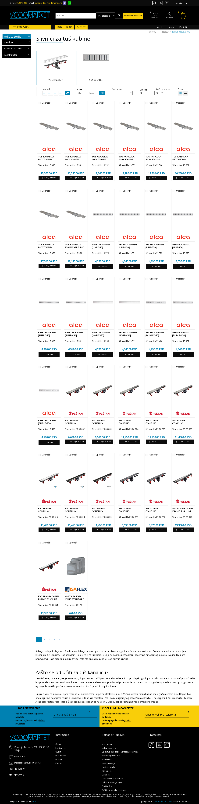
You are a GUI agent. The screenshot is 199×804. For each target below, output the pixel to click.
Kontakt (183, 27)
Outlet (58, 751)
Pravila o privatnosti (111, 755)
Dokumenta (60, 755)
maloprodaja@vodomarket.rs (48, 3)
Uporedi (46, 103)
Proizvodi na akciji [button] (17, 48)
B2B (59, 27)
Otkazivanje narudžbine (112, 778)
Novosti (58, 759)
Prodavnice (60, 748)
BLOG (69, 27)
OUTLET (81, 27)
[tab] (16, 42)
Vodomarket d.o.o (163, 801)
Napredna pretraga (133, 16)
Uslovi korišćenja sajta (112, 782)
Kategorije (14, 36)
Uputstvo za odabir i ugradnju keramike (120, 751)
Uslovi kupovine (109, 748)
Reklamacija (107, 771)
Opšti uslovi (107, 786)
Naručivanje (107, 759)
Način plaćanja (108, 763)
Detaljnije (102, 266)
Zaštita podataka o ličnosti (114, 790)
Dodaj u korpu (49, 178)
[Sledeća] (59, 639)
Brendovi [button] (17, 42)
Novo (171, 27)
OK (102, 93)
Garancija (106, 774)
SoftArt (36, 801)
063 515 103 (21, 3)
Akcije (160, 27)
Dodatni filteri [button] (17, 54)
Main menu (107, 744)
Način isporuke (108, 767)
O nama (59, 744)
